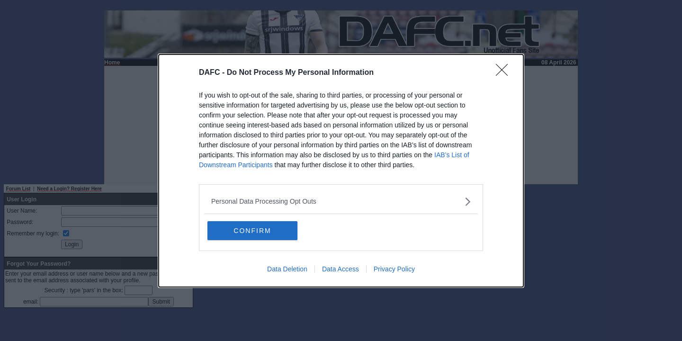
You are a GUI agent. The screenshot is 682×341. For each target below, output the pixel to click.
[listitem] (341, 201)
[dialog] (341, 170)
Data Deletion (287, 269)
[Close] (505, 73)
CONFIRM (252, 230)
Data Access (340, 269)
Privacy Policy (394, 269)
